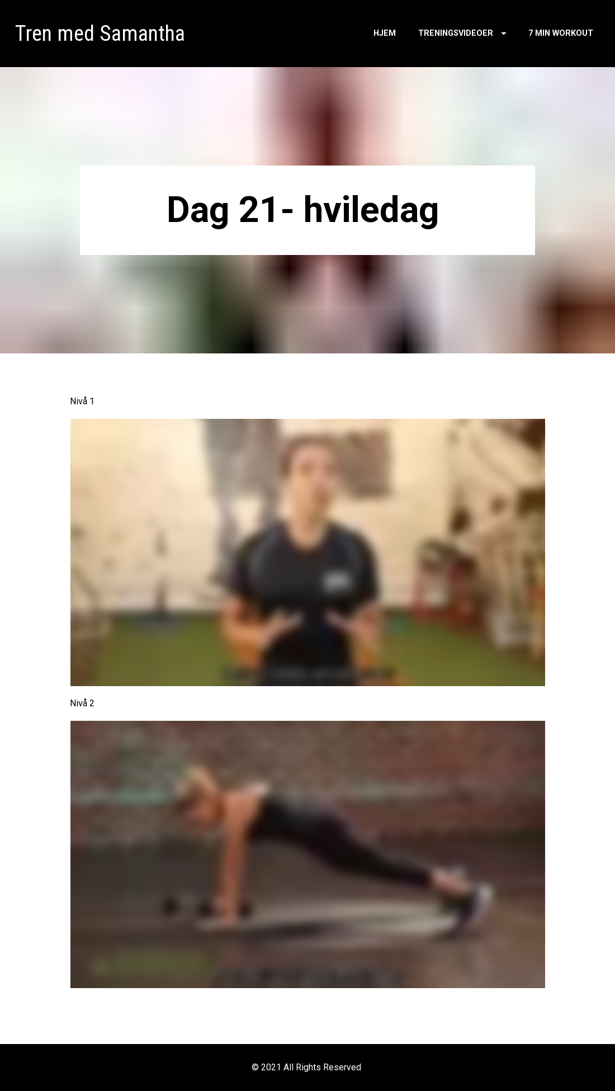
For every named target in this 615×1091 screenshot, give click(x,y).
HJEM (384, 33)
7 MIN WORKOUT (560, 33)
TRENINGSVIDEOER (462, 33)
